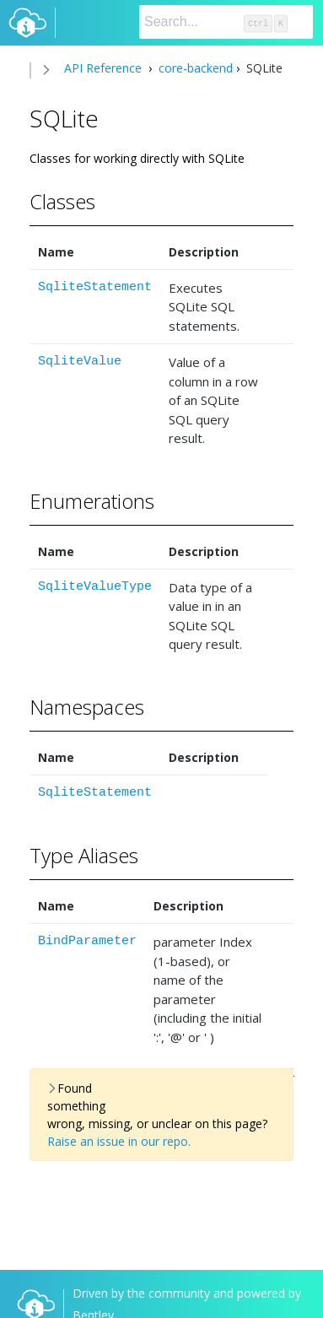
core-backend (194, 68)
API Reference (103, 68)
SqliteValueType (95, 587)
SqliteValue (79, 361)
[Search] (226, 22)
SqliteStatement (95, 287)
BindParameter (87, 941)
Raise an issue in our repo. (119, 1141)
